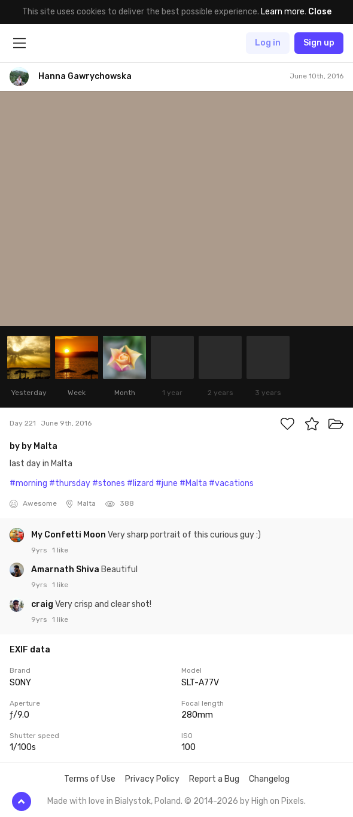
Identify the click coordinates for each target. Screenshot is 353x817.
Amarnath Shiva (66, 569)
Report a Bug (214, 779)
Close (319, 12)
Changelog (269, 779)
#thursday (69, 483)
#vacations (231, 483)
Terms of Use (89, 779)
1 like (60, 550)
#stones (108, 483)
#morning (28, 483)
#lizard (140, 483)
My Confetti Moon (69, 535)
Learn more (283, 12)
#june (167, 483)
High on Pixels (277, 801)
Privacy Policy (152, 779)
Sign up (318, 43)
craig (43, 604)
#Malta (193, 483)
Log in (268, 43)
